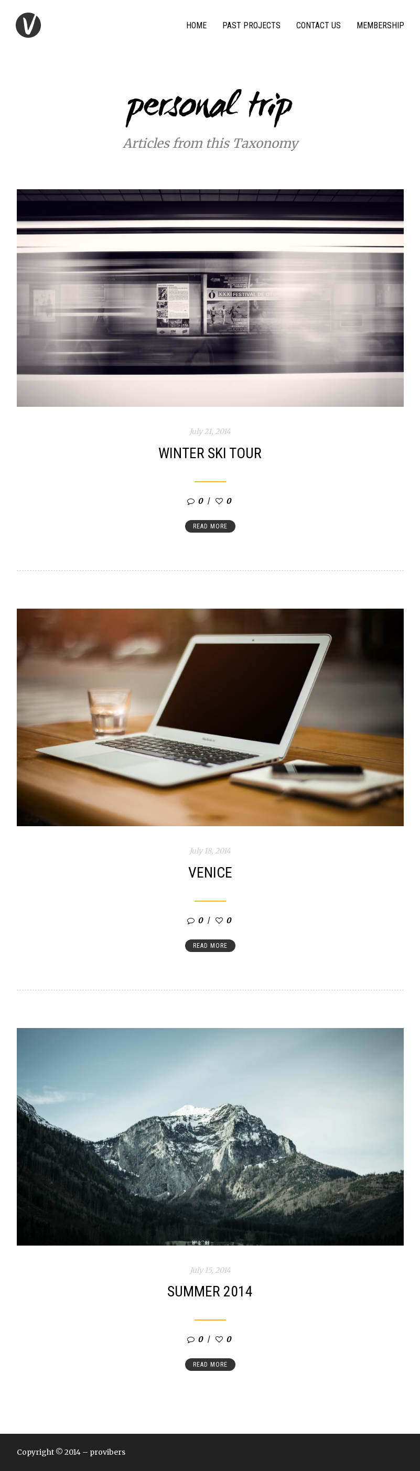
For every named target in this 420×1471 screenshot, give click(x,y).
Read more (210, 526)
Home (196, 25)
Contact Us (318, 25)
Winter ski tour (210, 453)
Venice (210, 872)
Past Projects (251, 25)
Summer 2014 (210, 1291)
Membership (380, 25)
